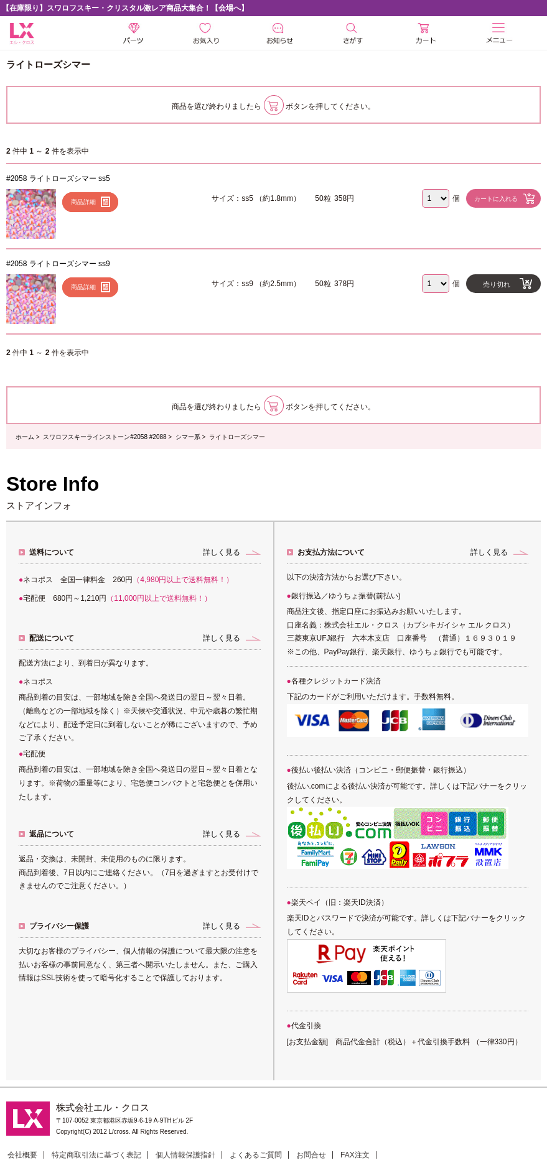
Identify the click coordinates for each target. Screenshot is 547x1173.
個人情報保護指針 (185, 1155)
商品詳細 (83, 201)
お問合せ (311, 1155)
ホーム (25, 437)
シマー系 (187, 437)
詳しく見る (221, 552)
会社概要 (22, 1155)
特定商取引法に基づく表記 (96, 1155)
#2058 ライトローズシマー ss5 (58, 178)
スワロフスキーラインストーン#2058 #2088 (104, 437)
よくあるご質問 (256, 1155)
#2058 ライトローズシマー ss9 (58, 263)
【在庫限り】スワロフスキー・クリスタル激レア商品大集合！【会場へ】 (125, 8)
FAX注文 (355, 1155)
